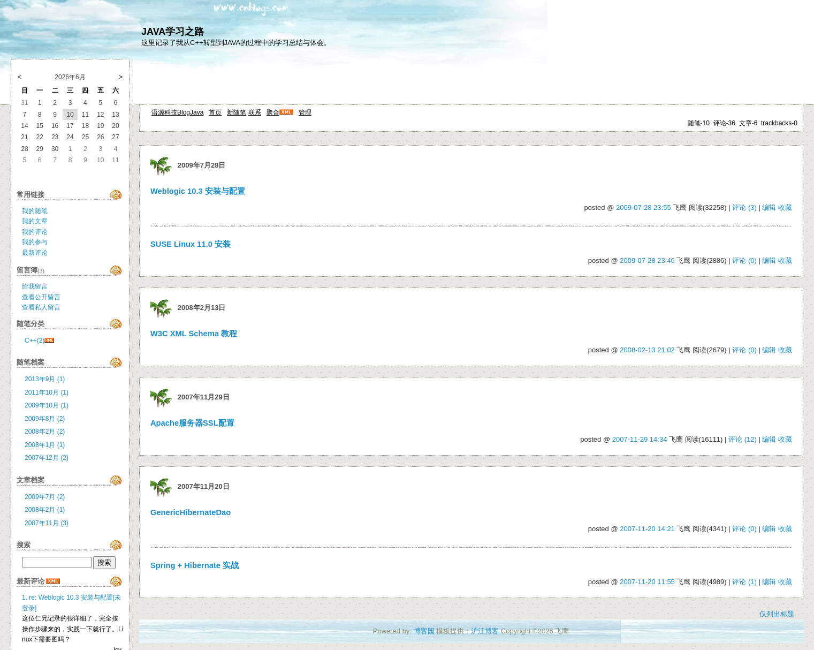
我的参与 (35, 242)
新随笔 (236, 112)
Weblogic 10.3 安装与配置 (197, 191)
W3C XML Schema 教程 (193, 333)
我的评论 (35, 232)
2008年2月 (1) (45, 509)
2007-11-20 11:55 (647, 582)
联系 (254, 112)
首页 (215, 112)
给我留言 (35, 286)
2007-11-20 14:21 (647, 529)
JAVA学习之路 (172, 31)
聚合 (273, 112)
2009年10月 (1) (47, 405)
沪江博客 (485, 631)
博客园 (424, 631)
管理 (305, 112)
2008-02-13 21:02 (647, 350)
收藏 (785, 207)
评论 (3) (744, 207)
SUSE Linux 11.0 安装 (190, 244)
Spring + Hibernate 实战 (194, 565)
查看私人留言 (41, 307)
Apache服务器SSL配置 (192, 423)
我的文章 (35, 221)
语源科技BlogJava (177, 112)
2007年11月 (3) (47, 523)
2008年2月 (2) (45, 431)
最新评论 (35, 252)
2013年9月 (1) (45, 379)
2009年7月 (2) (45, 497)
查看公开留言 (41, 297)
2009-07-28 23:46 (647, 260)
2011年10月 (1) (47, 392)
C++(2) (34, 340)
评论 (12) (742, 439)
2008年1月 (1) (45, 445)
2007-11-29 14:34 (639, 439)
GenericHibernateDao (190, 512)
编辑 (769, 207)
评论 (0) (744, 260)
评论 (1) (744, 582)
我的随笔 (35, 211)
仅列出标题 (776, 614)
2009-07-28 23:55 (643, 207)
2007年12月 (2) (47, 458)
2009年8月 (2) (45, 418)
